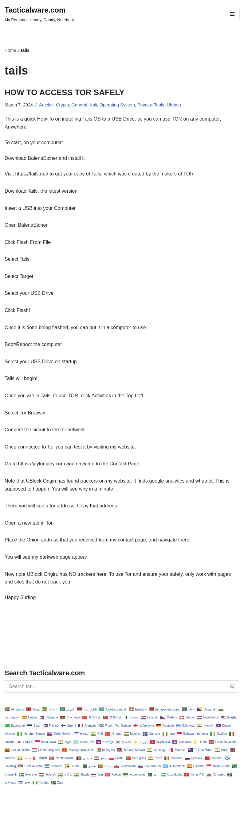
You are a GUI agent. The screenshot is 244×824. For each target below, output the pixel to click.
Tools (159, 104)
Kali (93, 104)
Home (10, 50)
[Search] (115, 686)
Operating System (117, 104)
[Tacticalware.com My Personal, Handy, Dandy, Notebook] (40, 14)
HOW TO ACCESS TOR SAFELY (64, 92)
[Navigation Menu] (232, 14)
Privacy (144, 104)
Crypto (62, 104)
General (79, 104)
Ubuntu (174, 104)
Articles (46, 104)
